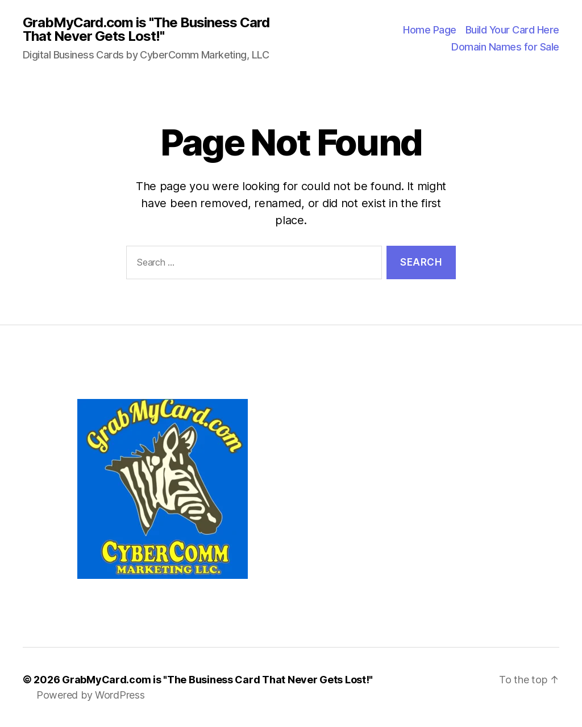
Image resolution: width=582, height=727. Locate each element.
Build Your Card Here (512, 30)
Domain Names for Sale (505, 47)
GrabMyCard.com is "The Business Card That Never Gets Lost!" (146, 29)
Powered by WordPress (90, 695)
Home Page (429, 30)
